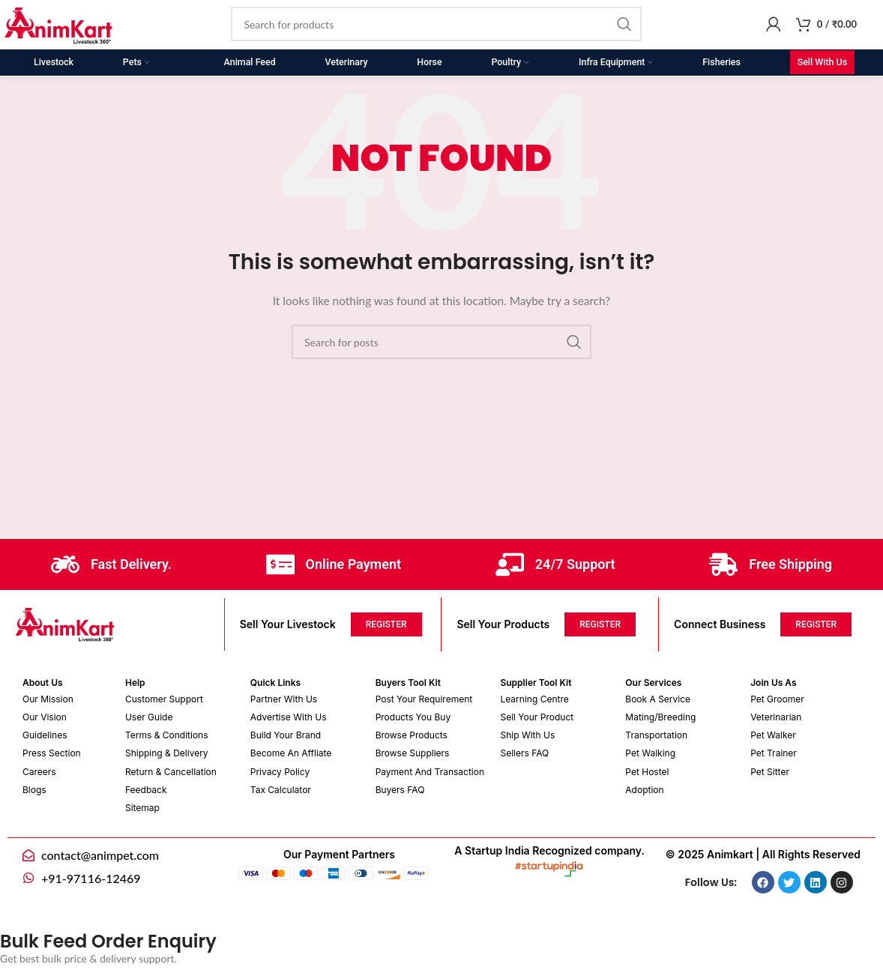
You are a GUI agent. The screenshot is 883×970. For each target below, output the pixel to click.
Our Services (653, 682)
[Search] (437, 24)
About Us (42, 682)
